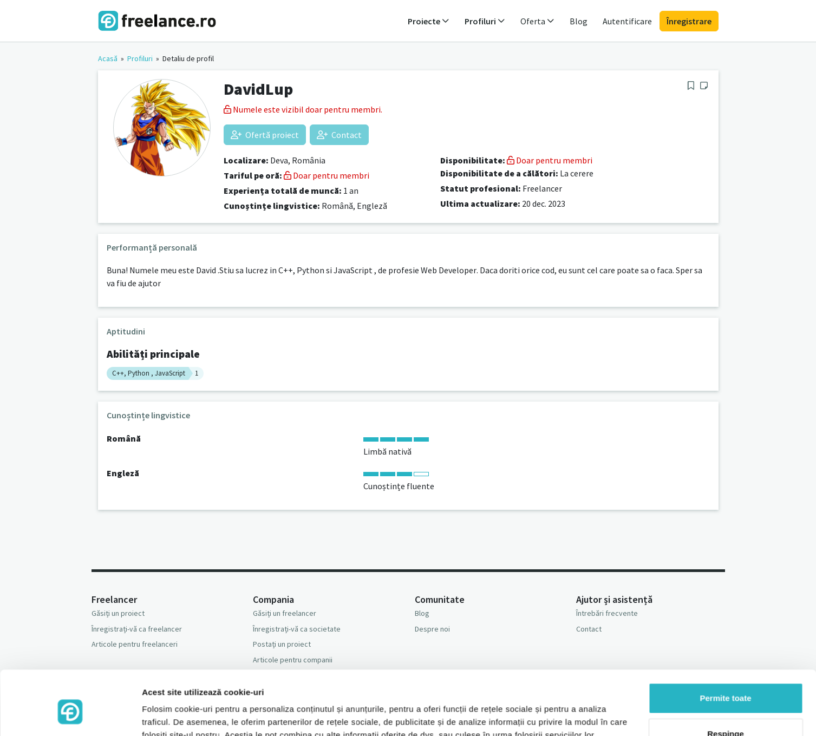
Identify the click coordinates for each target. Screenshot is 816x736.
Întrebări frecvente (607, 613)
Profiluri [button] (485, 21)
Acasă (107, 58)
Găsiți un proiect (118, 613)
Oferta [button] (537, 21)
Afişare (156, 714)
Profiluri (140, 58)
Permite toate (725, 648)
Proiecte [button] (428, 21)
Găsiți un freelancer (284, 613)
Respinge (725, 683)
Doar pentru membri (326, 175)
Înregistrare (689, 21)
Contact (339, 134)
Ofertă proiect (265, 134)
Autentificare (627, 21)
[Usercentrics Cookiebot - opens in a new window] (70, 715)
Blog (578, 21)
